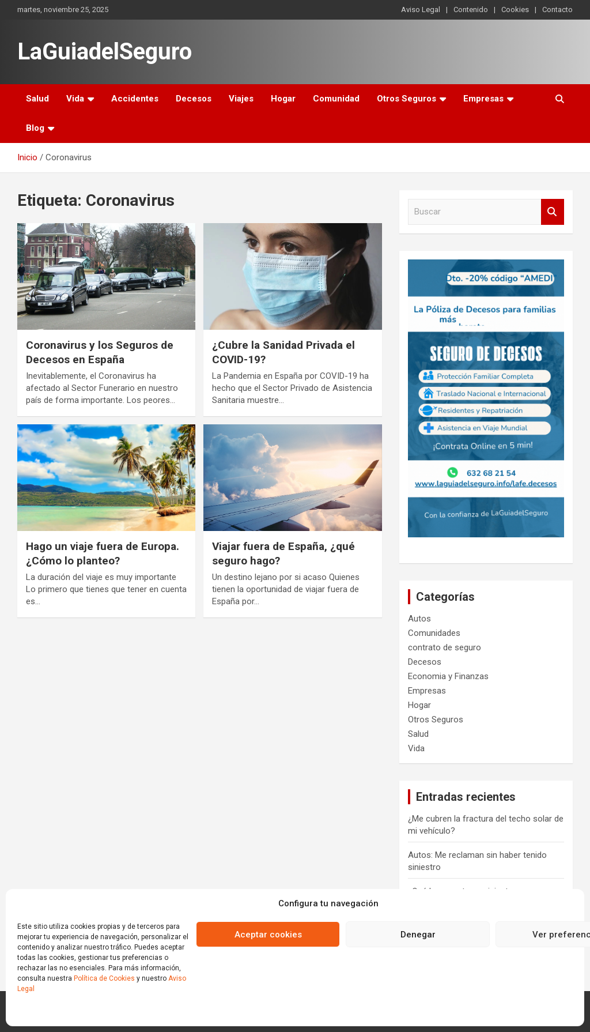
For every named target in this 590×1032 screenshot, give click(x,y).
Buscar (552, 212)
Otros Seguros (406, 98)
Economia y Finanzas (448, 676)
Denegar (418, 934)
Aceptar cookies (268, 934)
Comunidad (336, 98)
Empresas (483, 98)
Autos (419, 618)
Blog (35, 128)
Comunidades (434, 633)
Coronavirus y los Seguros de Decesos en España (99, 352)
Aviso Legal (420, 9)
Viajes (241, 98)
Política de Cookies (104, 978)
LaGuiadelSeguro (104, 51)
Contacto (557, 9)
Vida (75, 98)
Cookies (515, 9)
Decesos (193, 98)
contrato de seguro (444, 647)
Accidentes (134, 98)
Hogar (283, 98)
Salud (37, 98)
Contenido (470, 9)
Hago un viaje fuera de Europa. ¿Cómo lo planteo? (102, 553)
